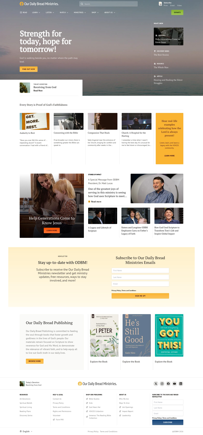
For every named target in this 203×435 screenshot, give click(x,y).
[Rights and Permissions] (67, 411)
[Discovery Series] (34, 415)
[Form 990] (67, 419)
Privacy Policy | (117, 290)
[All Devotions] (34, 399)
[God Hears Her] (100, 407)
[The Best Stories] (168, 53)
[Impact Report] (133, 411)
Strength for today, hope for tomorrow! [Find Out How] (45, 41)
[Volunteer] (67, 415)
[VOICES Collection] (100, 411)
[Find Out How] (29, 69)
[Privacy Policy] (67, 403)
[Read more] (135, 188)
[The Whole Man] (168, 65)
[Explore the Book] (103, 342)
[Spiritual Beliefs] (34, 403)
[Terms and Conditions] (67, 407)
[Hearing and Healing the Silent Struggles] (168, 80)
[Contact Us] (67, 399)
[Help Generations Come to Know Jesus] (168, 36)
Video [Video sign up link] (179, 5)
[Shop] (95, 12)
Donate (177, 12)
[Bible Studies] (100, 399)
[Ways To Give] (133, 403)
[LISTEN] (50, 12)
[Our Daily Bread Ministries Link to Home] (39, 4)
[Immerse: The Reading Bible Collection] (100, 416)
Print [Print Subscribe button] (166, 5)
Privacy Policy (93, 431)
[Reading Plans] (34, 411)
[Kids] (100, 403)
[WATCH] (64, 12)
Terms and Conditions (129, 290)
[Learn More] (169, 138)
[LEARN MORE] (52, 206)
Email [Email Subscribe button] (172, 5)
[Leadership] (133, 415)
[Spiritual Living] (34, 407)
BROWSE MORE (35, 361)
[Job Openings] (133, 407)
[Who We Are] (133, 399)
